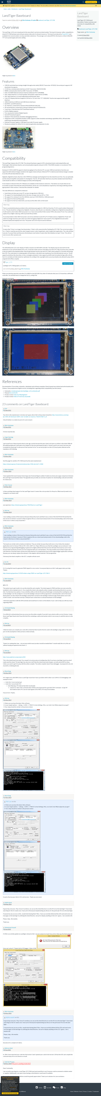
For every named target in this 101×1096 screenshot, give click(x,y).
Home (71, 1091)
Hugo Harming (9, 437)
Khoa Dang (8, 671)
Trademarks (96, 1091)
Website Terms (78, 1091)
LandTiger (46, 20)
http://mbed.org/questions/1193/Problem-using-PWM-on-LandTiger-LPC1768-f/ (26, 573)
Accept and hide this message (10, 1093)
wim (9, 9)
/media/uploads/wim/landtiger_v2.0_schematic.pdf (25, 391)
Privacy (85, 1091)
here (14, 75)
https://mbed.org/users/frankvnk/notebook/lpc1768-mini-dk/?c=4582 (23, 464)
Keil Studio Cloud (91, 2)
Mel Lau (7, 510)
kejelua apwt (8, 902)
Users (5, 9)
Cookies (90, 1091)
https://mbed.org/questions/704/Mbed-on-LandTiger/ (26, 505)
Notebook (15, 9)
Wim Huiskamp (26, 20)
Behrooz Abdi (9, 1048)
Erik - (6, 408)
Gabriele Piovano (9, 1062)
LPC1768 (52, 20)
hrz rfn (6, 562)
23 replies (34, 20)
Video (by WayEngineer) (20, 394)
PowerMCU (65, 34)
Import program (67, 263)
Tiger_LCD (8, 262)
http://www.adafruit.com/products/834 (14, 657)
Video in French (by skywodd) (22, 396)
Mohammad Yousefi (10, 927)
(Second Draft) (13, 393)
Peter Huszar (8, 485)
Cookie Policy (13, 1087)
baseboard (41, 20)
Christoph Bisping (10, 608)
